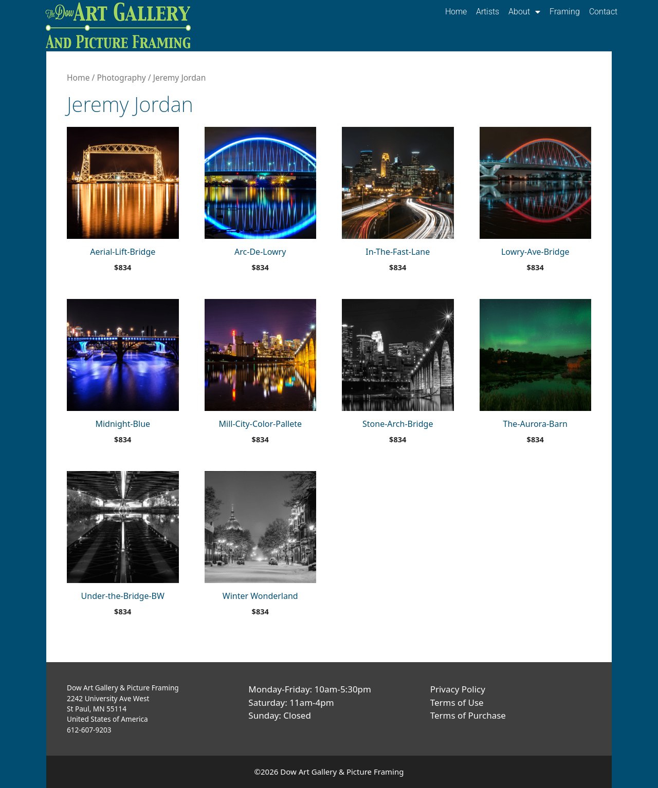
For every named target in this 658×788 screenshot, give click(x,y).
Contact (603, 11)
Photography (121, 77)
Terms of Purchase (468, 715)
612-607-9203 (89, 730)
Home (456, 11)
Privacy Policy (457, 689)
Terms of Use (457, 702)
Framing (565, 11)
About (524, 12)
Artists (487, 11)
